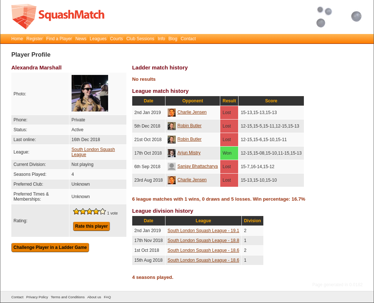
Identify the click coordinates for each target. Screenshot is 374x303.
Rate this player (91, 226)
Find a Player (59, 38)
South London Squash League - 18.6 (203, 250)
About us (94, 297)
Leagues (98, 38)
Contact (188, 38)
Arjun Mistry (184, 152)
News (80, 38)
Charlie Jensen (187, 112)
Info (161, 38)
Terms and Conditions (68, 297)
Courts (116, 38)
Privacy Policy (37, 297)
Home (17, 38)
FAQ (107, 297)
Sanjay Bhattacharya (193, 166)
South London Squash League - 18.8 (203, 240)
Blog (172, 38)
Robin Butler (185, 125)
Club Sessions (140, 38)
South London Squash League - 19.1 (203, 230)
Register (34, 38)
